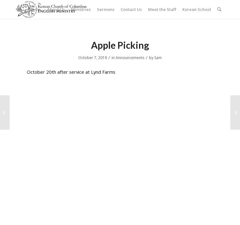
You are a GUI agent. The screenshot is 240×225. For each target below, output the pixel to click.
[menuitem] (35, 9)
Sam (158, 57)
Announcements (130, 57)
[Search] (219, 9)
